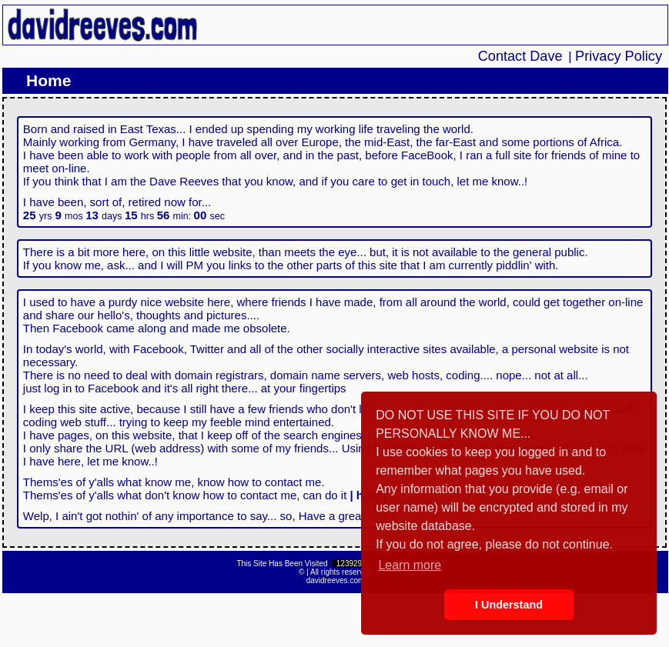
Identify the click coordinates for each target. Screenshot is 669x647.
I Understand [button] (509, 605)
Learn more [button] (409, 565)
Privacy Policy (618, 56)
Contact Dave (520, 56)
